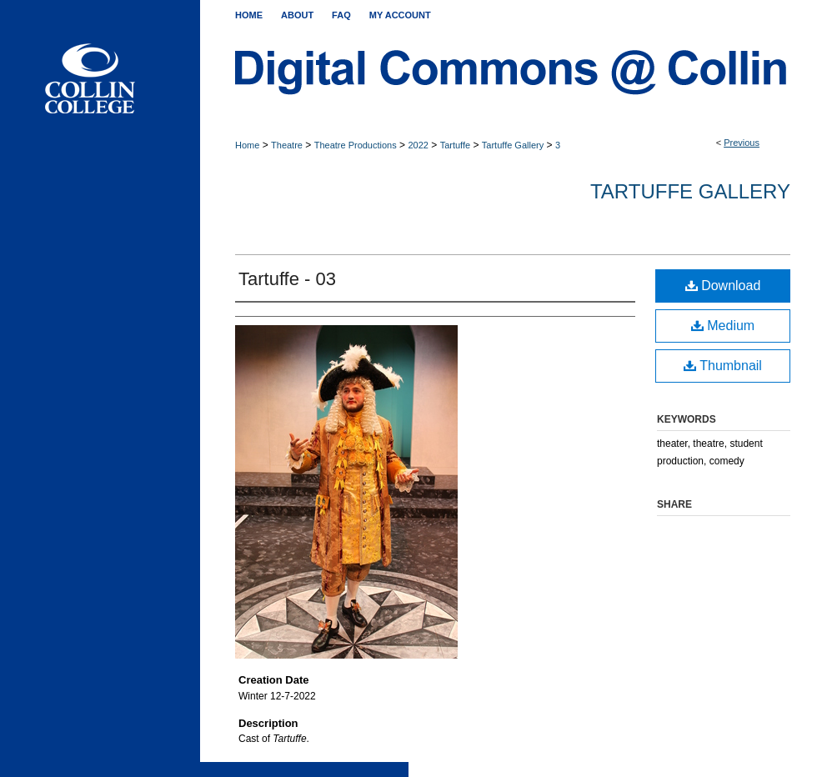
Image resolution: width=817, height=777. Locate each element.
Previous (741, 143)
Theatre (287, 145)
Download (723, 285)
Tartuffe (455, 145)
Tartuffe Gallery (513, 145)
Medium (722, 325)
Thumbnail (723, 365)
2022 (418, 145)
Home (247, 145)
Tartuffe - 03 (287, 278)
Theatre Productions (355, 145)
